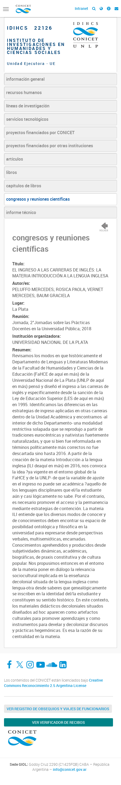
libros (11, 172)
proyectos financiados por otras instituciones (49, 146)
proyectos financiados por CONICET (40, 132)
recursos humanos (24, 92)
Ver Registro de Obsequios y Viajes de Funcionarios (58, 708)
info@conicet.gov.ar (70, 769)
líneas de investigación (27, 106)
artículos (14, 159)
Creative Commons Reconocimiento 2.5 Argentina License (53, 683)
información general (25, 79)
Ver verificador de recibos (58, 722)
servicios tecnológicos (27, 119)
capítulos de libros (23, 186)
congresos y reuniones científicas (38, 199)
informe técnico (21, 212)
